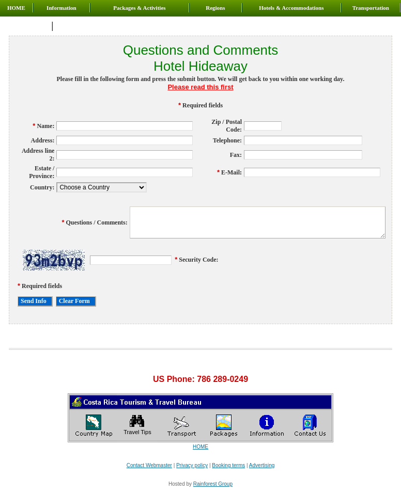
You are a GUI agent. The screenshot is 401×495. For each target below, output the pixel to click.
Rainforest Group (213, 484)
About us (26, 26)
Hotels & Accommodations (291, 8)
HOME (16, 8)
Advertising (261, 465)
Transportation (370, 8)
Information (61, 8)
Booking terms (228, 465)
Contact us (73, 26)
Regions (215, 8)
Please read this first (200, 87)
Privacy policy (192, 465)
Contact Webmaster (149, 465)
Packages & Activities (139, 8)
